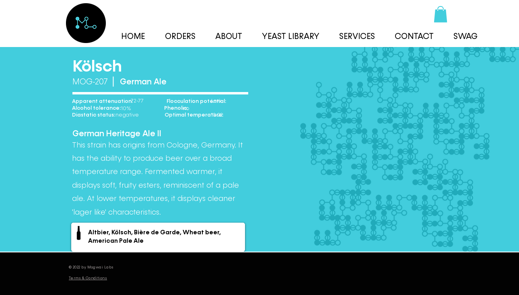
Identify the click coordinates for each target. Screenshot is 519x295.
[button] (440, 14)
